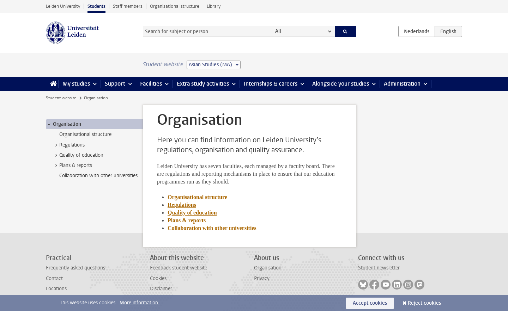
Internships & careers (270, 83)
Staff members (128, 6)
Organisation (268, 268)
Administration (402, 83)
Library (213, 6)
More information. (139, 302)
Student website (61, 98)
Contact (54, 278)
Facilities (151, 83)
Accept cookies (370, 303)
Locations (56, 288)
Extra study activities (203, 83)
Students (96, 6)
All (278, 31)
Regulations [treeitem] (69, 145)
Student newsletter (379, 268)
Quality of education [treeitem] (78, 155)
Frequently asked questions (75, 268)
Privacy (262, 278)
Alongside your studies (340, 83)
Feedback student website (178, 268)
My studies (76, 83)
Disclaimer (161, 288)
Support (115, 83)
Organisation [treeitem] (63, 124)
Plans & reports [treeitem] (72, 165)
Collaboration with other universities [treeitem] (98, 175)
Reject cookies (424, 303)
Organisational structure (174, 6)
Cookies (158, 278)
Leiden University (63, 6)
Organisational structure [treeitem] (85, 134)
